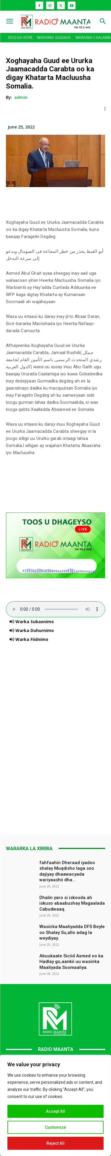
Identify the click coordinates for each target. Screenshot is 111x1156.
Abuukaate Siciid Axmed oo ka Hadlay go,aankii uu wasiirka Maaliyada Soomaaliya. (71, 961)
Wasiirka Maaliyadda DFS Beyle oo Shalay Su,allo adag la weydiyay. (72, 932)
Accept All (55, 1111)
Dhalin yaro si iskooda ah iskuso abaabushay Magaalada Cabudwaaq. (72, 903)
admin (21, 97)
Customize (55, 1127)
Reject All (55, 1143)
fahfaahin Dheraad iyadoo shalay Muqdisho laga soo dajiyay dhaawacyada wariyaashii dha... (67, 871)
